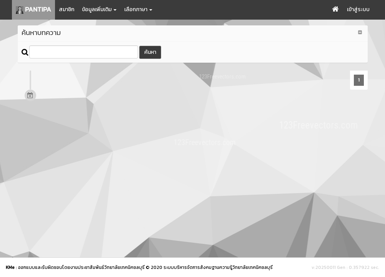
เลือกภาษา (138, 9)
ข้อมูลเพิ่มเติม (99, 9)
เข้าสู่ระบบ (358, 9)
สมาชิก (66, 9)
